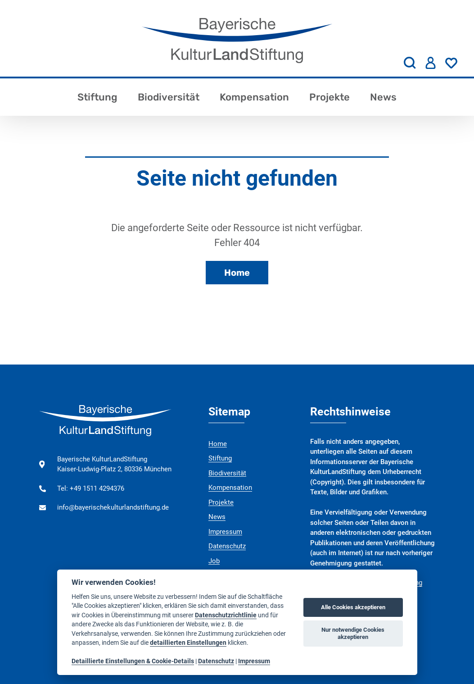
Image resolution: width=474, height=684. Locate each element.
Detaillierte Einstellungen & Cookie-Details (133, 661)
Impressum (225, 532)
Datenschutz (227, 546)
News (383, 97)
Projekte (329, 97)
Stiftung (97, 97)
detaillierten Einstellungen (188, 642)
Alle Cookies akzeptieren (353, 607)
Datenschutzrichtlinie (226, 615)
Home (237, 272)
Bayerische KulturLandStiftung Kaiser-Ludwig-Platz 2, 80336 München (114, 464)
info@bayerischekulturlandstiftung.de (113, 507)
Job (214, 561)
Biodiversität (168, 97)
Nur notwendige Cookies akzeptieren (352, 633)
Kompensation (254, 97)
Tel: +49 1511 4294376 (90, 488)
